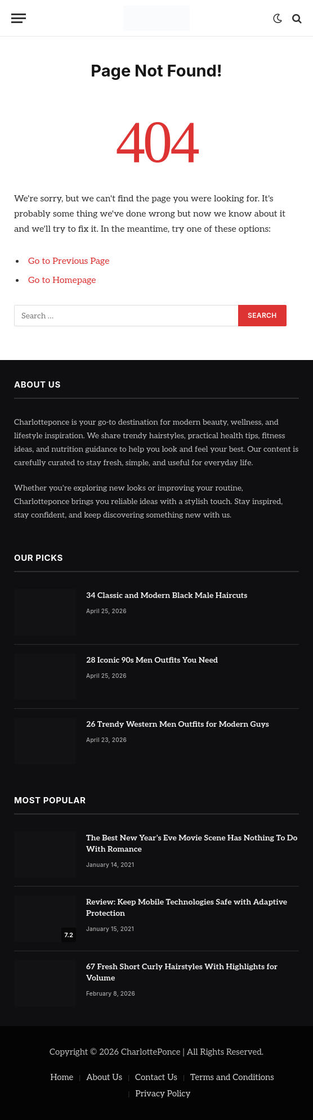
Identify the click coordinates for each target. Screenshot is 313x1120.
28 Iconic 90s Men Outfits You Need (152, 660)
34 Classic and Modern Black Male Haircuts (166, 595)
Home (61, 1077)
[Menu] (18, 18)
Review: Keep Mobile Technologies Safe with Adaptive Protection (186, 907)
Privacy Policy (163, 1093)
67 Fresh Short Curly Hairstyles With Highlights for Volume (182, 972)
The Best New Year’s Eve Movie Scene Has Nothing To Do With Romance (191, 843)
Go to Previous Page (68, 261)
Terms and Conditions (232, 1077)
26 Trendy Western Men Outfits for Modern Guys (177, 724)
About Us (104, 1077)
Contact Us (156, 1077)
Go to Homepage (62, 280)
